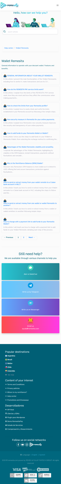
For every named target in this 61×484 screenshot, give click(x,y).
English (34, 455)
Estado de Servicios (14, 425)
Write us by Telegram (30, 292)
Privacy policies (12, 388)
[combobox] (30, 31)
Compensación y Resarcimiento (18, 429)
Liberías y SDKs (12, 414)
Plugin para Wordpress (15, 417)
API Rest (9, 410)
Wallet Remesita (22, 48)
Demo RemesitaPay (14, 421)
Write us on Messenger (30, 310)
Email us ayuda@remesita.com (30, 327)
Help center (8, 48)
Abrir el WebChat (30, 274)
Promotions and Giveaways (17, 400)
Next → (32, 237)
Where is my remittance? (16, 392)
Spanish (42, 455)
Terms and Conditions (14, 384)
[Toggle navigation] (57, 5)
